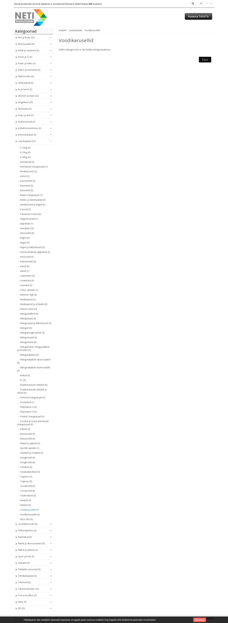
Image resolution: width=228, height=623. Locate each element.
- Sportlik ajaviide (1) (29, 448)
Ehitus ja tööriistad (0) (29, 69)
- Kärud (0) (24, 266)
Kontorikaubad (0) (27, 134)
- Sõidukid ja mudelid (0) (31, 452)
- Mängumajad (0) (28, 337)
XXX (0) (21, 608)
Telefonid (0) (24, 582)
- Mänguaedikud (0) (28, 313)
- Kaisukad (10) (26, 228)
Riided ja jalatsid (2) (28, 549)
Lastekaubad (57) (27, 141)
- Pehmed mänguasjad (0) (32, 397)
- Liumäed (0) (25, 285)
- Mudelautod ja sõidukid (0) (33, 304)
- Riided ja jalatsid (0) (29, 443)
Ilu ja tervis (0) (25, 89)
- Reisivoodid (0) (27, 433)
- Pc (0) (22, 380)
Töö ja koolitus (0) (27, 595)
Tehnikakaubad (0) (27, 575)
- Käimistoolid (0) (27, 261)
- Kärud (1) (24, 270)
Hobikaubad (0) (25, 82)
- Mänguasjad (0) (27, 318)
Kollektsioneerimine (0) (29, 128)
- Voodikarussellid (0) (29, 514)
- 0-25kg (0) (24, 147)
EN (211, 3)
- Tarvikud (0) (25, 467)
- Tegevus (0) (25, 476)
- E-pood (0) (25, 209)
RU (207, 3)
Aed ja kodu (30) (26, 37)
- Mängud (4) (25, 327)
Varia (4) (22, 601)
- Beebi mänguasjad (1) (31, 195)
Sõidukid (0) (24, 562)
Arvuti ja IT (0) (25, 56)
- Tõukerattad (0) (27, 495)
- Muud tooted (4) (28, 308)
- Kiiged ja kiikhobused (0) (32, 247)
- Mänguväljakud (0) (29, 354)
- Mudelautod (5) (27, 299)
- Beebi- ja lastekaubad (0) (32, 199)
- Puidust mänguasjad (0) (31, 416)
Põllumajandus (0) (27, 530)
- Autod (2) (24, 176)
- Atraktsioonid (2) (28, 171)
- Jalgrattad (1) (26, 223)
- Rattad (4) (24, 429)
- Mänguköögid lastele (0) (32, 332)
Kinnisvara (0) (25, 108)
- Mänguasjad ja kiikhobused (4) (35, 323)
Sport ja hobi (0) (26, 556)
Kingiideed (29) (25, 102)
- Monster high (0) (28, 294)
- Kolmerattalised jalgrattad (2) (34, 251)
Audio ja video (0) (27, 63)
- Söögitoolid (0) (27, 457)
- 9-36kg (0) (24, 157)
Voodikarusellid (92, 30)
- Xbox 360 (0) (26, 519)
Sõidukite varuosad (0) (29, 569)
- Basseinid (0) (26, 185)
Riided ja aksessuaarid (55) (31, 543)
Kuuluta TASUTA (198, 16)
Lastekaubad (75, 30)
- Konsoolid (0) (26, 256)
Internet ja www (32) (28, 95)
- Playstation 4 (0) (28, 411)
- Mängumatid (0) (27, 342)
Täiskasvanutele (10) (28, 588)
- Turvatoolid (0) (27, 485)
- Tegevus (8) (25, 481)
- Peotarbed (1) (26, 402)
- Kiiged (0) (24, 237)
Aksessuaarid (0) (26, 43)
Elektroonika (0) (26, 76)
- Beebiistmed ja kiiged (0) (32, 204)
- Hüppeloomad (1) (28, 218)
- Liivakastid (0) (26, 280)
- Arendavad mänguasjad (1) (33, 166)
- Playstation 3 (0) (28, 406)
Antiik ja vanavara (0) (28, 50)
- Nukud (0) (24, 375)
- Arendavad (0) (26, 161)
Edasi (205, 59)
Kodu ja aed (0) (26, 115)
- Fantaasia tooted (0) (30, 214)
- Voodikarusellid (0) (29, 509)
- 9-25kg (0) (24, 152)
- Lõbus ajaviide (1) (28, 289)
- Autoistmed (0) (27, 180)
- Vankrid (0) (25, 500)
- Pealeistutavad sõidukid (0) (33, 384)
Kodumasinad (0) (26, 121)
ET (201, 3)
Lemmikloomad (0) (27, 523)
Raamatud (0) (25, 536)
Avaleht (62, 30)
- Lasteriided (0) (27, 275)
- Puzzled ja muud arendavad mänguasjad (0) (32, 423)
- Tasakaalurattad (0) (29, 471)
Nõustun (199, 619)
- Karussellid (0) (26, 232)
